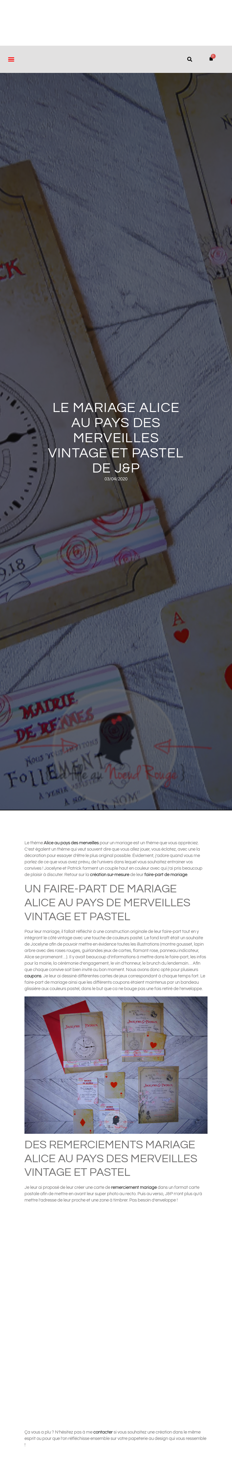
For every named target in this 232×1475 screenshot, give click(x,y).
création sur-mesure (109, 874)
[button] (11, 59)
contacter (103, 1432)
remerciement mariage (134, 1187)
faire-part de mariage (165, 874)
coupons (32, 976)
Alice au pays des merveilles (71, 843)
